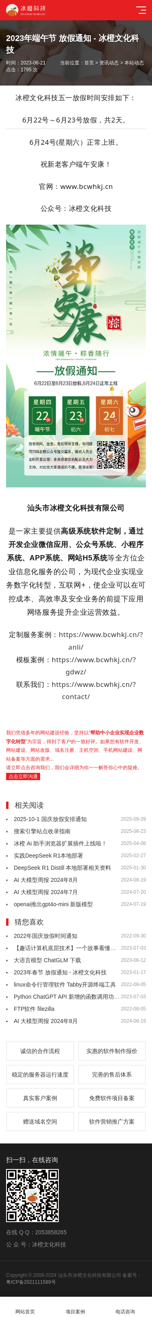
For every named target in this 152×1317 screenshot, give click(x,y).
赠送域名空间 (40, 1121)
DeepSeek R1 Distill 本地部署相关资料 (62, 867)
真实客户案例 (40, 1098)
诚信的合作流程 (40, 1051)
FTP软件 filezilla (34, 1009)
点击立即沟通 (23, 776)
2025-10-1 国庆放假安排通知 (50, 819)
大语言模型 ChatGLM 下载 (47, 960)
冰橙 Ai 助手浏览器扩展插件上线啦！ (60, 843)
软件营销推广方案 (112, 1121)
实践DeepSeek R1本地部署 (48, 855)
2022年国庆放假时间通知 (45, 936)
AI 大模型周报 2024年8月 (46, 880)
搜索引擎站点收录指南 (42, 831)
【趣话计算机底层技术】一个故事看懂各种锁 (70, 948)
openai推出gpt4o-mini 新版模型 (53, 904)
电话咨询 (126, 1307)
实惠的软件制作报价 (111, 1051)
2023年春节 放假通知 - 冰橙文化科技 (60, 972)
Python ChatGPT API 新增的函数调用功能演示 (72, 996)
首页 (89, 63)
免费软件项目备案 (112, 1098)
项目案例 (75, 1307)
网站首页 (25, 1307)
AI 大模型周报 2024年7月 (46, 892)
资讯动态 (109, 63)
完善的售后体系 (112, 1074)
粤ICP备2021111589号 (31, 1282)
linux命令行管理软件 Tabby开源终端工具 (65, 984)
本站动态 (134, 63)
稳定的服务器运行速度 (40, 1074)
